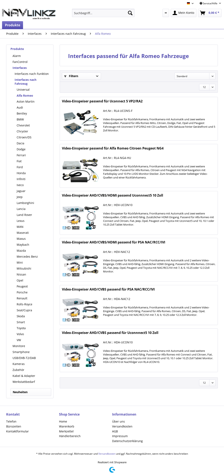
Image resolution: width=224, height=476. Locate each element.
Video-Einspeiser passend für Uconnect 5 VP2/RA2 (102, 101)
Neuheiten (20, 392)
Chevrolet (23, 125)
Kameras (19, 364)
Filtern (71, 76)
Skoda (21, 316)
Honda (21, 173)
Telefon (11, 421)
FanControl (20, 62)
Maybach (23, 245)
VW (19, 340)
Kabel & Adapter (24, 376)
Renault (22, 298)
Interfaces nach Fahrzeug (25, 82)
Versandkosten (122, 426)
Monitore (19, 346)
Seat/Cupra (24, 310)
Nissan (21, 274)
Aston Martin (26, 101)
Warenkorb (66, 426)
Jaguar (21, 191)
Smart (21, 322)
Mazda (21, 250)
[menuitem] (103, 13)
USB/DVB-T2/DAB (24, 358)
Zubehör (18, 370)
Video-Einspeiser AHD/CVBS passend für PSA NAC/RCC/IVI (108, 289)
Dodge (21, 149)
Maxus (21, 239)
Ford (20, 167)
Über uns (118, 421)
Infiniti (21, 179)
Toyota (21, 328)
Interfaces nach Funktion (32, 74)
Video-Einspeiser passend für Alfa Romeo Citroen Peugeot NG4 (113, 148)
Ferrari (21, 155)
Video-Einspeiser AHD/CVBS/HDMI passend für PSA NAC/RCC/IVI (113, 242)
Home (63, 421)
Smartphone (21, 352)
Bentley (22, 113)
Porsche (22, 292)
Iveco (20, 185)
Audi (20, 107)
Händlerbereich (70, 436)
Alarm (17, 56)
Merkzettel (66, 431)
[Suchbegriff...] (103, 13)
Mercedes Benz (27, 256)
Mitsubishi (24, 268)
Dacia (20, 143)
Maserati (23, 233)
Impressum (120, 436)
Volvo (20, 334)
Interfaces (20, 68)
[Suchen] (130, 13)
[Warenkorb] (210, 13)
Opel (20, 280)
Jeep (20, 197)
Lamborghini (25, 203)
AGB (115, 431)
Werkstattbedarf (24, 382)
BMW (20, 119)
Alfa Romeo (25, 95)
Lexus (20, 221)
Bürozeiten (13, 426)
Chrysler (22, 131)
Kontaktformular (17, 431)
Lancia (21, 209)
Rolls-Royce (24, 304)
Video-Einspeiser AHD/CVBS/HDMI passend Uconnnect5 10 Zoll (112, 195)
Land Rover (24, 215)
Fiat (19, 161)
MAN (20, 227)
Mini (20, 262)
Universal (23, 89)
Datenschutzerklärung (127, 441)
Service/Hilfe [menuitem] (209, 3)
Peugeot (22, 286)
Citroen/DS (24, 137)
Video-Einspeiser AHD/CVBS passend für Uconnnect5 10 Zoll (110, 333)
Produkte (17, 49)
